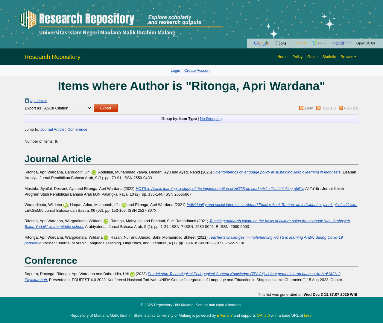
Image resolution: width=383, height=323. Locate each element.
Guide (312, 56)
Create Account (197, 70)
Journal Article (52, 129)
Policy (297, 56)
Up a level (38, 100)
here (307, 315)
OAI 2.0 (263, 315)
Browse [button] (347, 56)
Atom (308, 108)
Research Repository (52, 57)
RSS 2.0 (351, 108)
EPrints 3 (224, 315)
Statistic (329, 56)
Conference (77, 129)
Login (175, 70)
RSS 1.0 (328, 108)
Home (282, 56)
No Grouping (211, 118)
